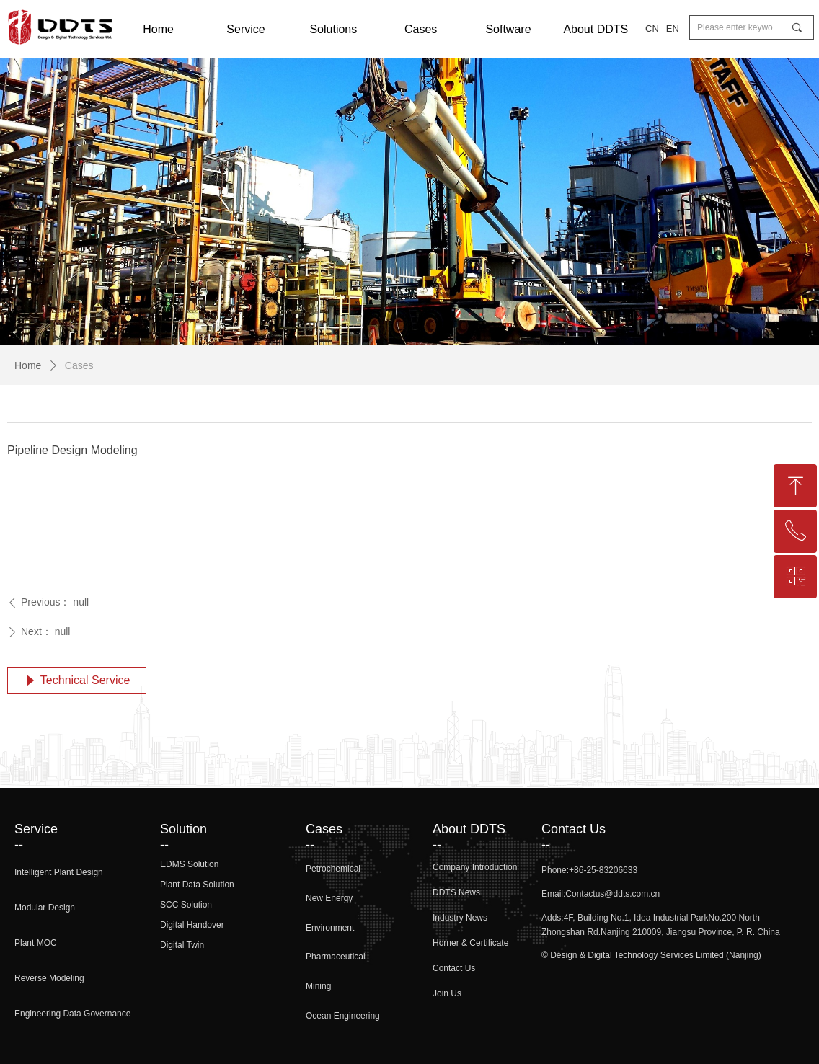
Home (27, 365)
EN (672, 28)
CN (652, 28)
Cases (79, 365)
